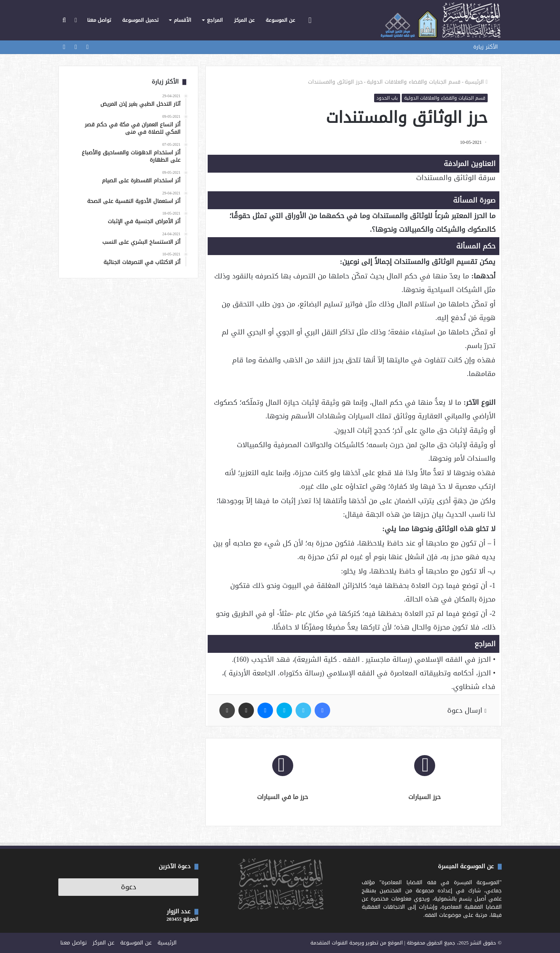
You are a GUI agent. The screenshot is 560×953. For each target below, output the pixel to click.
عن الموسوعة (280, 20)
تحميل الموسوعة (140, 20)
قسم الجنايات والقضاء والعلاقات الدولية (413, 82)
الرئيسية (476, 82)
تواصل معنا (99, 20)
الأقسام (182, 20)
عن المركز (244, 20)
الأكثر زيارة (485, 47)
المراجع (215, 20)
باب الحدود (387, 98)
